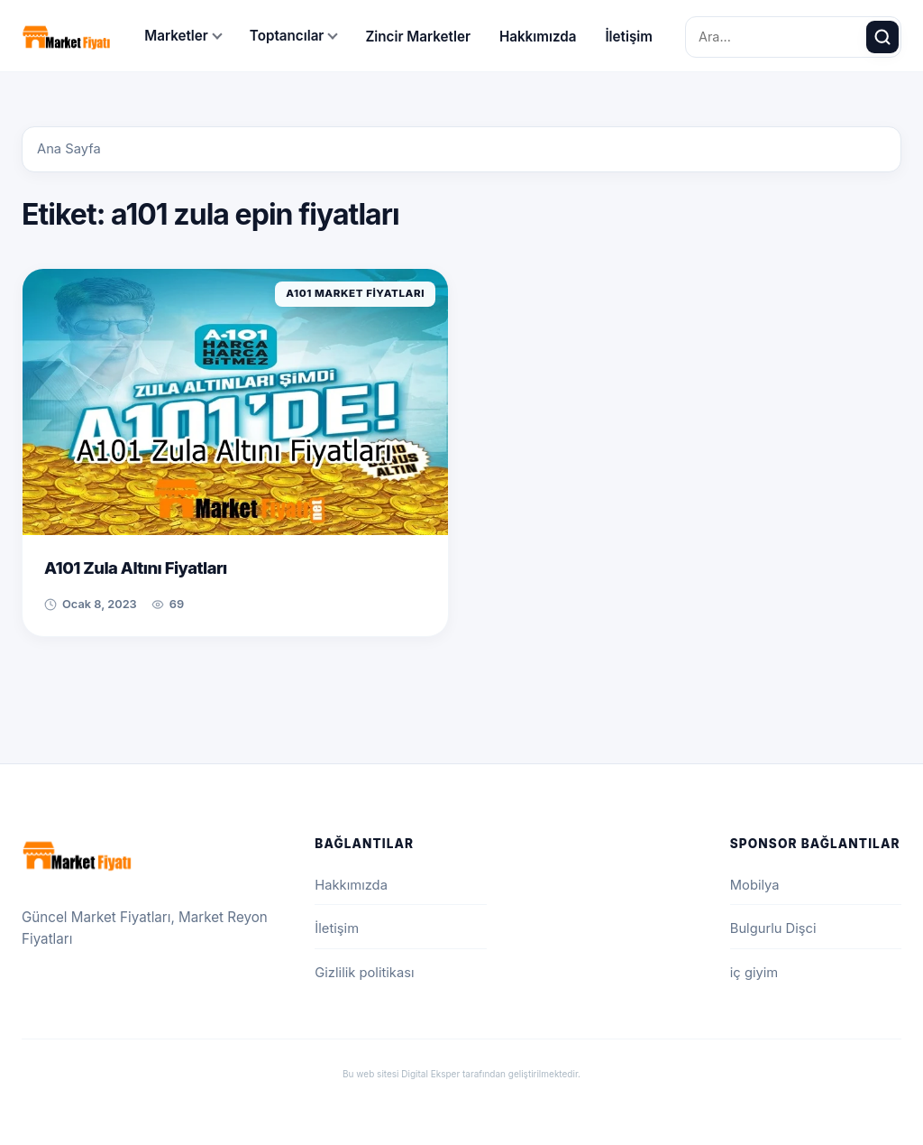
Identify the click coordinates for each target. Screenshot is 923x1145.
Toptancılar (287, 35)
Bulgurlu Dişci (773, 928)
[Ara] (882, 37)
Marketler (176, 35)
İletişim (629, 36)
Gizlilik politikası (364, 973)
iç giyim (754, 973)
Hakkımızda (537, 36)
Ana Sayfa (69, 149)
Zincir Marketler (418, 36)
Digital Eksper (430, 1073)
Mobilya (755, 885)
